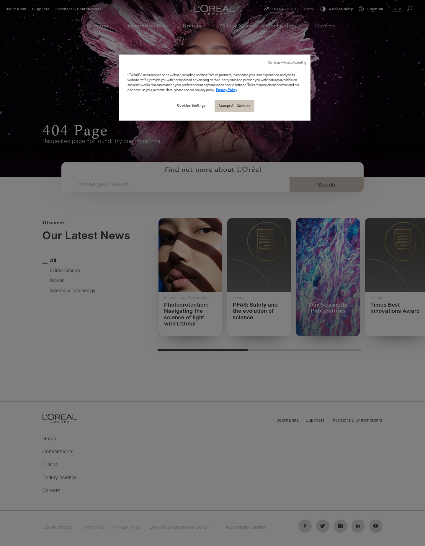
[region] (214, 88)
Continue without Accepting (287, 62)
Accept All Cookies (234, 105)
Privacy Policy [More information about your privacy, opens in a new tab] (226, 89)
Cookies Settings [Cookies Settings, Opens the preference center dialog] (191, 105)
